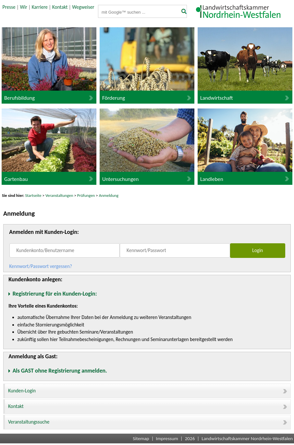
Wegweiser (83, 7)
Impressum (167, 438)
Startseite (33, 195)
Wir (23, 7)
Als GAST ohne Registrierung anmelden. (60, 370)
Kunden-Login (147, 391)
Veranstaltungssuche (147, 422)
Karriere (40, 7)
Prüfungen (86, 195)
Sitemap (141, 438)
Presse (9, 7)
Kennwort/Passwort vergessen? (40, 266)
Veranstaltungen (59, 195)
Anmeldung (108, 195)
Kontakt (60, 7)
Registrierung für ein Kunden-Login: (55, 293)
